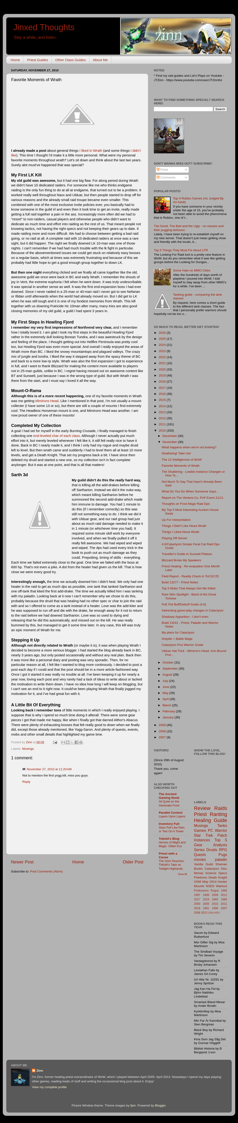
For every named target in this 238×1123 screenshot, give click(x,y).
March (167, 705)
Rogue (215, 890)
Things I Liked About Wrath (180, 532)
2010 (163, 430)
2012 (163, 418)
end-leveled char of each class (56, 436)
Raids (220, 808)
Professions (201, 890)
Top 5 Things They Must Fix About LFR (181, 250)
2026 (163, 332)
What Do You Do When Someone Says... (190, 491)
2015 (163, 400)
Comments (166, 177)
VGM (197, 881)
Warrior (221, 830)
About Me (100, 60)
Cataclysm (212, 868)
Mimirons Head (47, 401)
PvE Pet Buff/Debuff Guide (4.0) (184, 604)
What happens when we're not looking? (189, 447)
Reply (26, 781)
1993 (215, 899)
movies (200, 859)
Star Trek (203, 835)
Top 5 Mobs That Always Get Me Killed (188, 588)
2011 (163, 424)
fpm (133, 1105)
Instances (202, 840)
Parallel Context (170, 812)
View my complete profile (49, 1087)
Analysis (220, 845)
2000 (197, 903)
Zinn (39, 1070)
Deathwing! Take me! (176, 453)
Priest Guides (37, 60)
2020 (163, 369)
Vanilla (198, 864)
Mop (205, 881)
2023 (163, 351)
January (168, 717)
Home (15, 60)
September (170, 668)
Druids (211, 850)
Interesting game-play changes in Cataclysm (193, 610)
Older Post (133, 861)
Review (202, 808)
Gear (198, 845)
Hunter (222, 881)
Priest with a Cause (168, 855)
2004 (211, 912)
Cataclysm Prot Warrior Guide (182, 645)
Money (199, 873)
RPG (223, 850)
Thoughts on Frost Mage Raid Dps (186, 503)
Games (200, 830)
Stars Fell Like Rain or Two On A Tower (172, 829)
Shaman (221, 864)
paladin (221, 859)
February (169, 711)
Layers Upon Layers (172, 816)
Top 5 (221, 840)
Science (210, 873)
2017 (163, 388)
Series (199, 850)
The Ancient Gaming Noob (169, 795)
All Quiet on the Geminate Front (169, 803)
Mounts (199, 886)
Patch (222, 835)
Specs (222, 873)
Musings (28, 748)
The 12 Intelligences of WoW (182, 459)
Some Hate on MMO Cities (191, 270)
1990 (224, 890)
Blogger (160, 1105)
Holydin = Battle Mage (177, 639)
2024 (163, 345)
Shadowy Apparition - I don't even (185, 616)
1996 (215, 908)
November (170, 442)
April (166, 699)
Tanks (222, 825)
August (167, 674)
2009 (163, 725)
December (170, 436)
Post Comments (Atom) (46, 871)
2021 (163, 363)
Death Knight (217, 877)
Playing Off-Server (174, 538)
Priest (200, 814)
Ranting (218, 814)
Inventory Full (169, 824)
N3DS (210, 886)
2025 (163, 338)
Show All (182, 874)
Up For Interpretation (176, 520)
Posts (162, 169)
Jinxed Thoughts (44, 27)
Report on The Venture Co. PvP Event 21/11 (192, 497)
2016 (163, 394)
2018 (163, 381)
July (165, 681)
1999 (206, 895)
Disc (224, 868)
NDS (217, 912)
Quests (200, 854)
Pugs (222, 854)
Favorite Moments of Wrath (181, 465)
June (166, 687)
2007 (163, 737)
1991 (206, 908)
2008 (163, 731)
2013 (163, 412)
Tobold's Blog (169, 838)
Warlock (221, 886)
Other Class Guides (70, 60)
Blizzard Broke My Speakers (181, 560)
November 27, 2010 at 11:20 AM (49, 769)
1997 (197, 895)
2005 (206, 903)
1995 (224, 899)
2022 (163, 357)
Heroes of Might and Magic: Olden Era (172, 844)
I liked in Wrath (90, 150)
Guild (209, 864)
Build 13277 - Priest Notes (180, 582)
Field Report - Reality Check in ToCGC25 (190, 576)
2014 (163, 406)
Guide (220, 820)
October (168, 662)
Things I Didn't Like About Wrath (184, 526)
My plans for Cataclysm (178, 632)
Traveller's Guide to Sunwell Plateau (187, 554)
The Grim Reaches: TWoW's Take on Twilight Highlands (172, 864)
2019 (163, 375)
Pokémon (200, 877)
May (165, 693)
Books (198, 868)
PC (210, 830)
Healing (202, 820)
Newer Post (22, 861)
